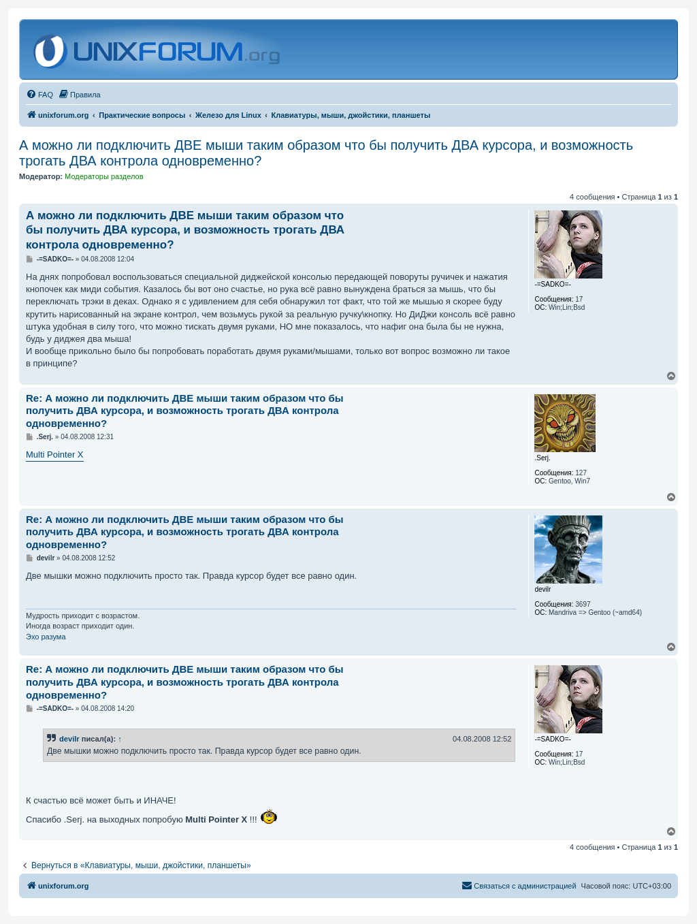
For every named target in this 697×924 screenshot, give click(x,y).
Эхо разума (46, 637)
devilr (69, 739)
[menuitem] (39, 94)
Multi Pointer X (55, 454)
